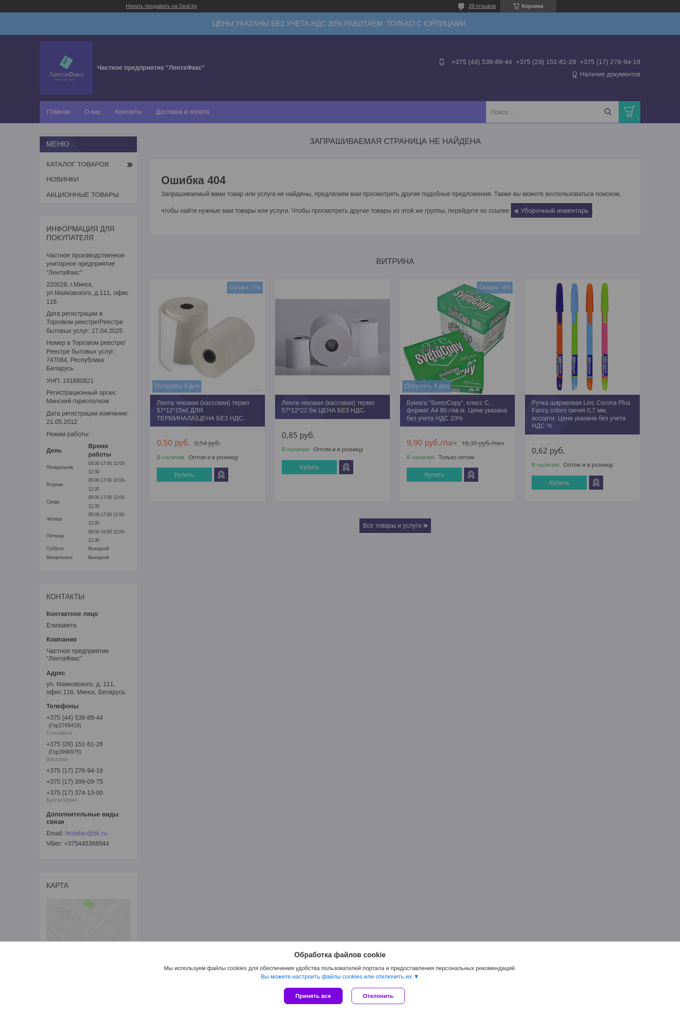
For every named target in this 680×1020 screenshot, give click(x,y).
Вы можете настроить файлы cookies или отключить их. (337, 976)
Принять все (313, 996)
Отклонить (378, 996)
